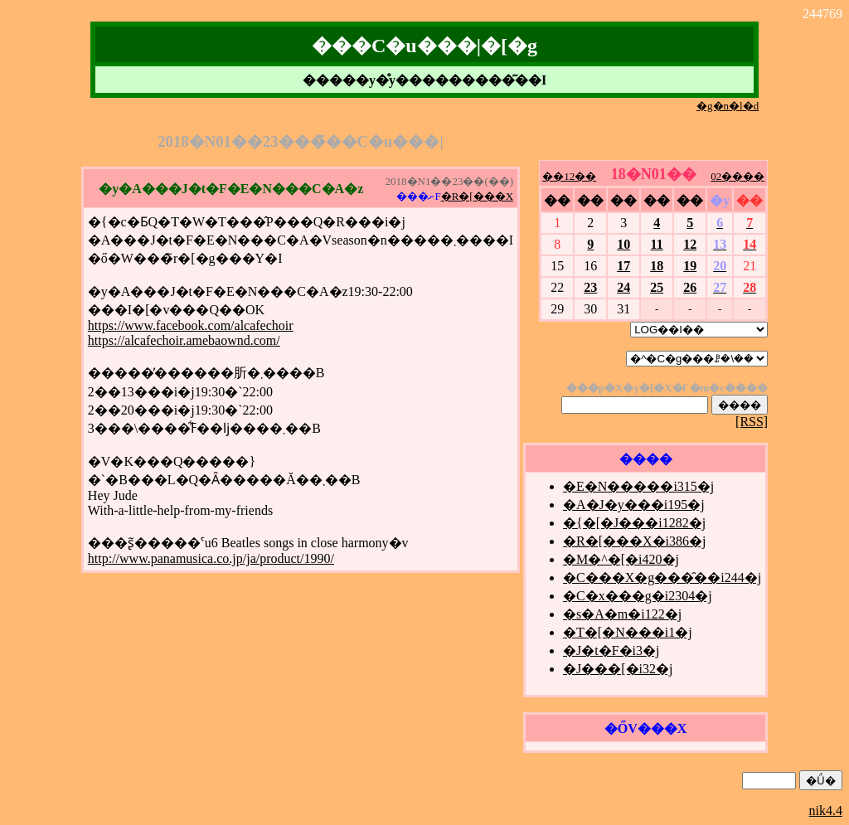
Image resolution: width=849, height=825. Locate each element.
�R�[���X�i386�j (634, 541)
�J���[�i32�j (617, 669)
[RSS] (751, 422)
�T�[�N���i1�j (627, 632)
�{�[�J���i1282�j (634, 523)
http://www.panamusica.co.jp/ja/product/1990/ (211, 558)
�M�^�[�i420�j (621, 559)
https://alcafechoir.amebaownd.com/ (184, 340)
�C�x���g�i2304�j (637, 596)
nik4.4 (825, 810)
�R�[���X (477, 196)
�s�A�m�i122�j (622, 614)
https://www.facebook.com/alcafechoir (191, 325)
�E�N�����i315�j (638, 486)
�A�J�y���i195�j (634, 504)
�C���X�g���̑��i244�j (662, 577)
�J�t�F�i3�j (611, 650)
